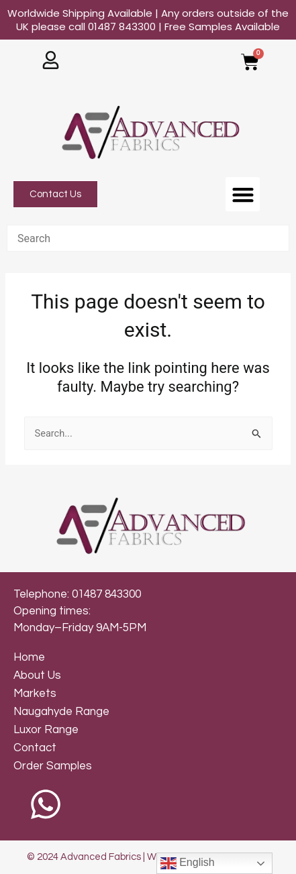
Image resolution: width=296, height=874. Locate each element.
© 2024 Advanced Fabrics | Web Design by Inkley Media (148, 857)
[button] (243, 194)
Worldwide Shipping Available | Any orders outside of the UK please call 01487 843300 (148, 20)
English (187, 863)
